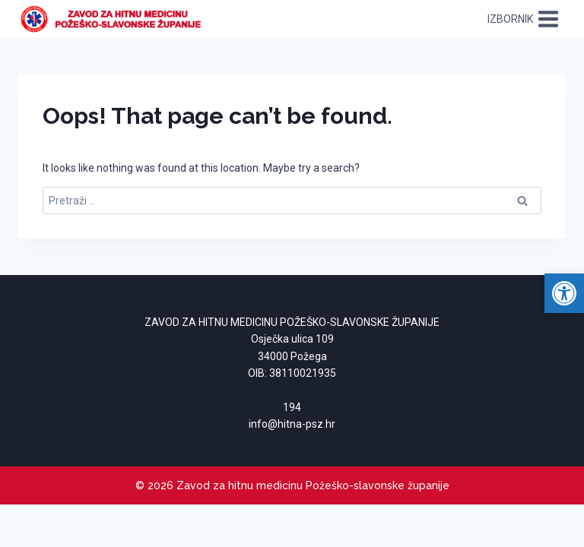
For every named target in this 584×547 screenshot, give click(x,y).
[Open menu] (523, 18)
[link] (564, 293)
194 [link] (292, 407)
